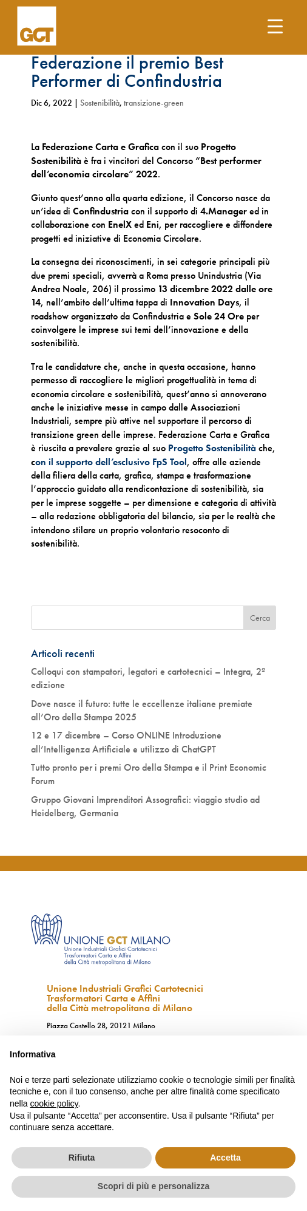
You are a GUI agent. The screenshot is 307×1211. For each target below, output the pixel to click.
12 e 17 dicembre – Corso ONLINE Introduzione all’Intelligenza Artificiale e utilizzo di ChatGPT (126, 742)
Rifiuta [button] (82, 1157)
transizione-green (154, 102)
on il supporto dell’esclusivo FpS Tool (111, 461)
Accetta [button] (225, 1157)
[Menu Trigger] (275, 26)
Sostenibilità (100, 102)
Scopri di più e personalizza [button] (153, 1186)
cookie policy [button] (54, 1103)
